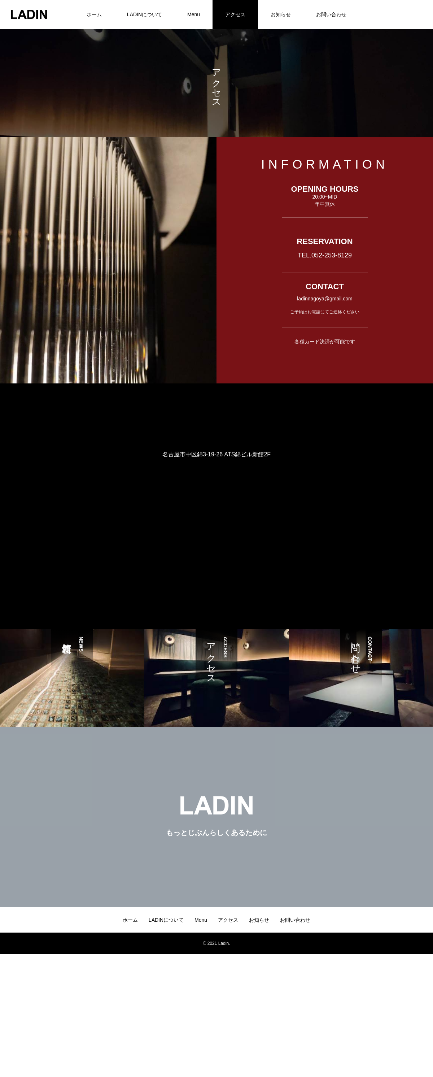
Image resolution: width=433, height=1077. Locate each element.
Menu (193, 14)
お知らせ (281, 14)
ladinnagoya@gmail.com (325, 298)
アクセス (235, 14)
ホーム (94, 14)
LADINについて (144, 14)
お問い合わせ (331, 14)
